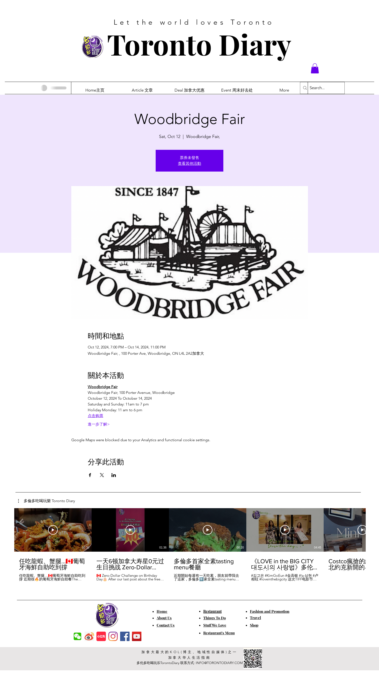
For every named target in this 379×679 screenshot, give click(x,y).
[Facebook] (125, 636)
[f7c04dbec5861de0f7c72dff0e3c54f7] (77, 636)
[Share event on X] (102, 475)
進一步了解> (99, 424)
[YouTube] (136, 636)
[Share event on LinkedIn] (113, 475)
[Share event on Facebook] (90, 475)
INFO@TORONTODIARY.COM (219, 663)
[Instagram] (113, 636)
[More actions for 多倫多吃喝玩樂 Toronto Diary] (46, 501)
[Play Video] (53, 530)
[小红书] (101, 636)
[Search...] (322, 88)
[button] (315, 68)
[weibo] (89, 636)
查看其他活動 (189, 163)
